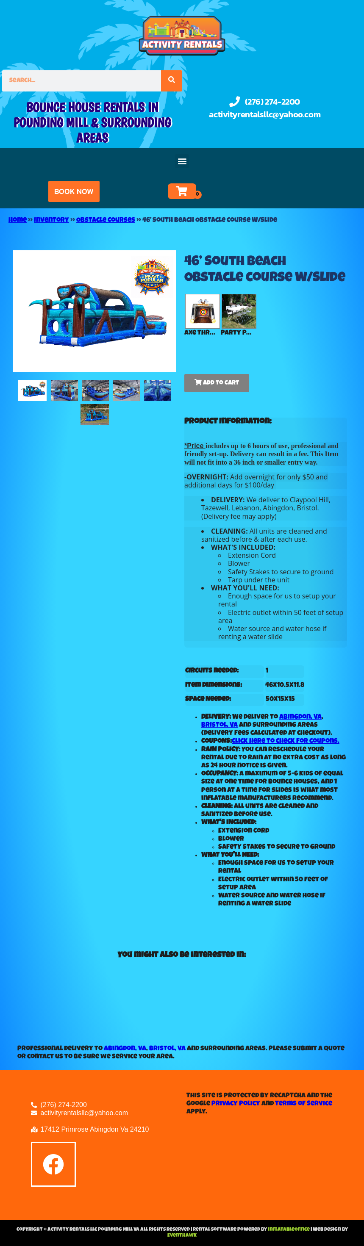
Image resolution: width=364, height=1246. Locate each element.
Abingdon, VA (300, 717)
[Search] (171, 80)
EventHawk (182, 1235)
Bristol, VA (219, 725)
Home (17, 220)
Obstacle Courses (105, 220)
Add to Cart (217, 382)
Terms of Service (303, 1104)
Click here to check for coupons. (285, 741)
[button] (182, 161)
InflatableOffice (289, 1229)
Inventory (51, 220)
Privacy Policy (235, 1104)
